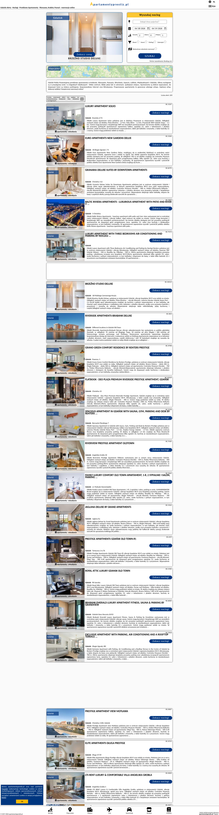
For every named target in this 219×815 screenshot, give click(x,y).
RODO (4, 797)
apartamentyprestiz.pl (109, 4)
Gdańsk (50, 108)
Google (5, 789)
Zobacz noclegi (161, 112)
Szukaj (150, 56)
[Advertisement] (109, 685)
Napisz (216, 814)
